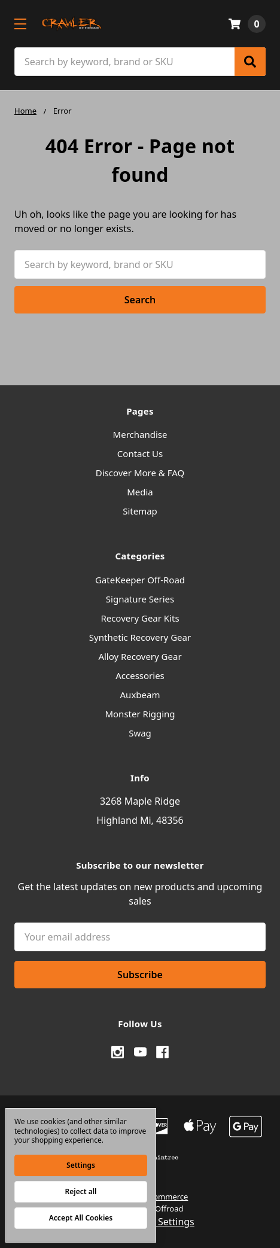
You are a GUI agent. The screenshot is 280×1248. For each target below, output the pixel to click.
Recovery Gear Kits (140, 618)
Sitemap (140, 511)
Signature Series (140, 599)
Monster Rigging (140, 714)
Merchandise (140, 434)
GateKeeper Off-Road (140, 580)
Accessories (140, 675)
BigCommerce (162, 1196)
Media (140, 492)
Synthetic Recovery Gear (140, 637)
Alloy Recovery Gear (139, 656)
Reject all (81, 1191)
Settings (80, 1165)
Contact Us (140, 453)
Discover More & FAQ (140, 473)
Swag (140, 733)
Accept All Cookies (80, 1218)
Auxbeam (140, 695)
